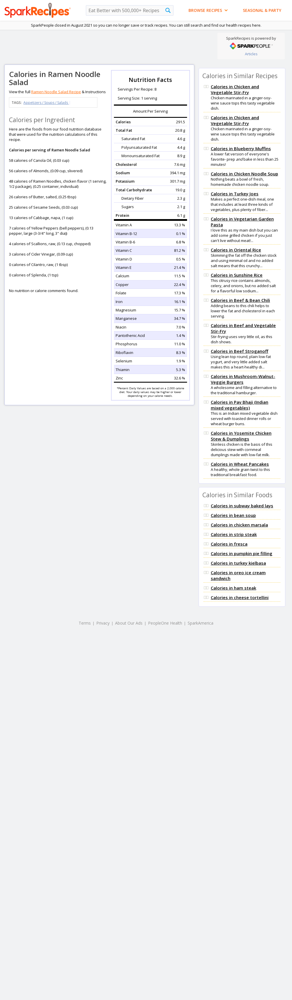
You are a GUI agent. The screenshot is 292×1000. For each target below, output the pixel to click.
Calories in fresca (229, 544)
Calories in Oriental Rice (236, 250)
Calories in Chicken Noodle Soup (244, 174)
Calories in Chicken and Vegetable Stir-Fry (235, 89)
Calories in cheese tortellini (240, 597)
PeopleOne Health (165, 623)
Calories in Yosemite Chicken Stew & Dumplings (241, 436)
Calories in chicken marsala (239, 525)
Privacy (103, 623)
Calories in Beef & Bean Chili (240, 300)
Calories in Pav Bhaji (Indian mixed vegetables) (239, 405)
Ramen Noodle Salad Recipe (56, 91)
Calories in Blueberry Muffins (241, 148)
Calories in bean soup (233, 515)
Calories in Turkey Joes (234, 194)
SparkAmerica (200, 623)
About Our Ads (129, 623)
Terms (85, 623)
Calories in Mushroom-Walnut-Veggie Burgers (243, 379)
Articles (251, 53)
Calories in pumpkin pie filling (241, 553)
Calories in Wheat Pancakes (240, 464)
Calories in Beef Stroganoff (239, 351)
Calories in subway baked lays (242, 506)
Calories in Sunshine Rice (237, 275)
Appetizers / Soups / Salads (46, 102)
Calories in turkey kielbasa (238, 563)
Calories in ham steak (233, 588)
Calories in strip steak (234, 534)
